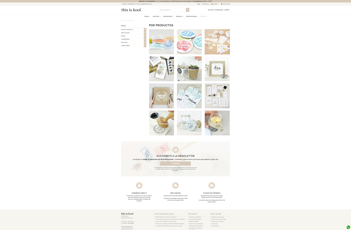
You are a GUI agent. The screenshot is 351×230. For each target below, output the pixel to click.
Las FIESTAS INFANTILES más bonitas (166, 221)
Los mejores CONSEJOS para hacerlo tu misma (169, 226)
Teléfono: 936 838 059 (128, 4)
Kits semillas (189, 69)
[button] (133, 29)
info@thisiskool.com (127, 218)
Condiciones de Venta (217, 221)
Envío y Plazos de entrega (218, 219)
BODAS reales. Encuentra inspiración (166, 217)
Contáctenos (205, 4)
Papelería (217, 97)
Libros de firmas (161, 96)
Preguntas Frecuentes (217, 217)
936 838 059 (124, 216)
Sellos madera (161, 124)
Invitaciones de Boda (195, 217)
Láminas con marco (217, 69)
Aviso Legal (214, 223)
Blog (198, 4)
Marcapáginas (189, 97)
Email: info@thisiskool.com (144, 4)
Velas (217, 124)
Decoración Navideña (195, 219)
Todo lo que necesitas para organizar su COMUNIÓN (170, 219)
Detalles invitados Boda (195, 226)
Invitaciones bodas (161, 69)
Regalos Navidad (193, 221)
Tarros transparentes (189, 124)
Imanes (189, 42)
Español (215, 4)
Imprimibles (217, 42)
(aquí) (158, 1)
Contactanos (215, 226)
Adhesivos (161, 42)
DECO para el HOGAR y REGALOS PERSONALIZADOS (170, 223)
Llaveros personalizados (196, 223)
